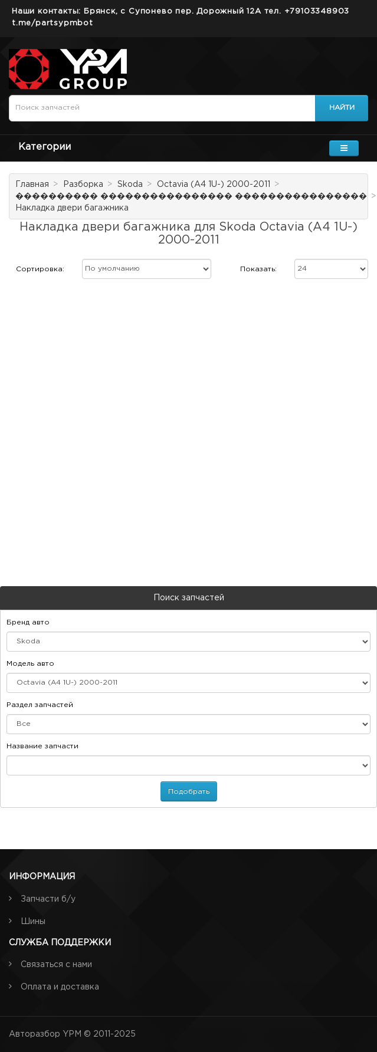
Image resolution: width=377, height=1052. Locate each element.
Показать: (258, 269)
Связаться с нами (56, 964)
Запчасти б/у (48, 899)
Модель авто (30, 663)
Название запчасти (42, 746)
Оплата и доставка (60, 987)
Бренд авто (28, 622)
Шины (33, 921)
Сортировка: (40, 269)
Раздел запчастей (39, 705)
